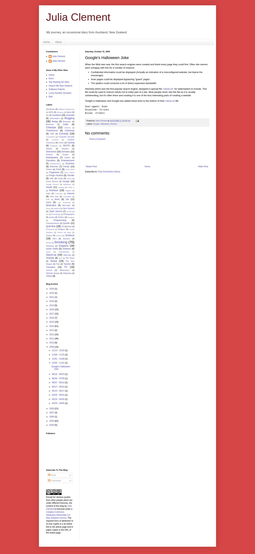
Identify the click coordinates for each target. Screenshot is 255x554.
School (58, 236)
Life (67, 199)
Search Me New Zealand (60, 86)
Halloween (104, 124)
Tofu (58, 264)
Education (50, 160)
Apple (69, 112)
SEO (55, 239)
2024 (52, 293)
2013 (52, 330)
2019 (52, 305)
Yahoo (49, 276)
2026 (52, 289)
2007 (52, 412)
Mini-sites (66, 205)
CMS (52, 134)
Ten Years (70, 258)
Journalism (67, 197)
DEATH (66, 145)
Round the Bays (64, 232)
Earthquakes (52, 157)
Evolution (70, 163)
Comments (54, 480)
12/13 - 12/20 (58, 350)
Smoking (60, 242)
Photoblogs (56, 214)
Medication (51, 205)
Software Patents (57, 89)
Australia (70, 115)
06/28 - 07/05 (58, 378)
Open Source (55, 211)
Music (48, 208)
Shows (48, 243)
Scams (49, 235)
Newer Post (91, 166)
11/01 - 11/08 (58, 359)
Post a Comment (97, 139)
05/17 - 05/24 (58, 387)
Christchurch (52, 130)
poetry (51, 217)
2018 (52, 309)
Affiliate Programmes (66, 109)
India (48, 193)
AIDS (51, 112)
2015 (52, 322)
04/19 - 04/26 (58, 399)
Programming (59, 220)
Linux (48, 202)
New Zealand (68, 208)
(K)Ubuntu (50, 109)
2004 (52, 425)
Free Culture (69, 172)
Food (58, 169)
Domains (65, 151)
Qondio (66, 223)
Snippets (64, 245)
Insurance (59, 194)
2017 (52, 314)
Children (67, 128)
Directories (51, 151)
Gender (70, 175)
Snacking (50, 246)
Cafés (65, 124)
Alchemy (60, 112)
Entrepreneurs (55, 164)
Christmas (69, 130)
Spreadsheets (64, 252)
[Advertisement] (149, 153)
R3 (63, 226)
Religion (61, 229)
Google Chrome (52, 184)
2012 (52, 334)
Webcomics (65, 270)
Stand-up (51, 254)
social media (52, 249)
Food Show (69, 169)
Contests (55, 140)
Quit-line (51, 226)
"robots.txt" (168, 89)
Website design (52, 273)
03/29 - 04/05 (58, 403)
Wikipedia (67, 273)
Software (67, 249)
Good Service (52, 181)
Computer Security (66, 137)
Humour (113, 124)
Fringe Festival (56, 175)
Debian (49, 149)
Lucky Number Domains (60, 93)
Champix (51, 127)
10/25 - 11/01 (58, 363)
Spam (48, 252)
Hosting (61, 187)
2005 (52, 421)
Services (66, 239)
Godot (69, 178)
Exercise (54, 166)
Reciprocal (50, 229)
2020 (52, 301)
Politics (61, 217)
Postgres (71, 217)
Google (96, 124)
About (58, 42)
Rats (69, 226)
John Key (54, 196)
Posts (52, 475)
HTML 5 (71, 187)
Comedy (64, 133)
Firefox (49, 169)
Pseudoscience (52, 223)
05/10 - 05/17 (58, 391)
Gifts (51, 178)
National (57, 208)
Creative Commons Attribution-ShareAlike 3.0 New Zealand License (58, 515)
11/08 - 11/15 (58, 354)
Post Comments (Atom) (109, 171)
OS (47, 214)
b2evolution (55, 118)
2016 (52, 318)
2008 (52, 408)
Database (54, 146)
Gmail (60, 178)
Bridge (55, 121)
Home (46, 42)
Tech (60, 258)
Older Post (203, 166)
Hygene (68, 191)
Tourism (67, 264)
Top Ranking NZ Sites (59, 82)
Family (66, 166)
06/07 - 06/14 (58, 382)
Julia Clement (78, 17)
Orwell (69, 211)
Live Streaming (64, 202)
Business (50, 124)
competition (50, 137)
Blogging (69, 118)
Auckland (56, 115)
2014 (52, 326)
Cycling (70, 142)
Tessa (53, 261)
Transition (50, 267)
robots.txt (170, 101)
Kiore (51, 78)
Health (49, 187)
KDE (48, 199)
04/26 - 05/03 (58, 395)
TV (65, 267)
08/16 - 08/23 (58, 374)
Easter (67, 157)
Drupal (65, 154)
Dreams (49, 154)
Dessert (65, 149)
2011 (52, 338)
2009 (52, 347)
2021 (52, 297)
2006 (52, 416)
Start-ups (67, 255)
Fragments (54, 172)
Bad (50, 96)
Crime (61, 143)
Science (69, 235)
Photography (69, 214)
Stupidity (50, 258)
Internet (70, 193)
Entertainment (67, 160)
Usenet (49, 270)
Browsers (67, 121)
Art (47, 115)
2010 (52, 342)
